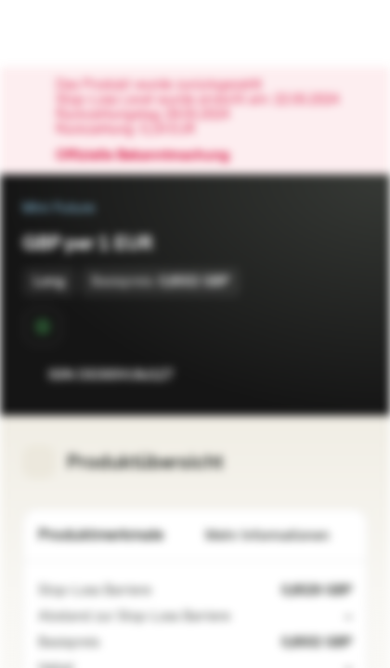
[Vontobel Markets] (73, 33)
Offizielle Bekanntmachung (152, 155)
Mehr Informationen (278, 536)
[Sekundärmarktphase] (42, 326)
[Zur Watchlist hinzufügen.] (312, 374)
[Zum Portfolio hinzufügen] (349, 374)
